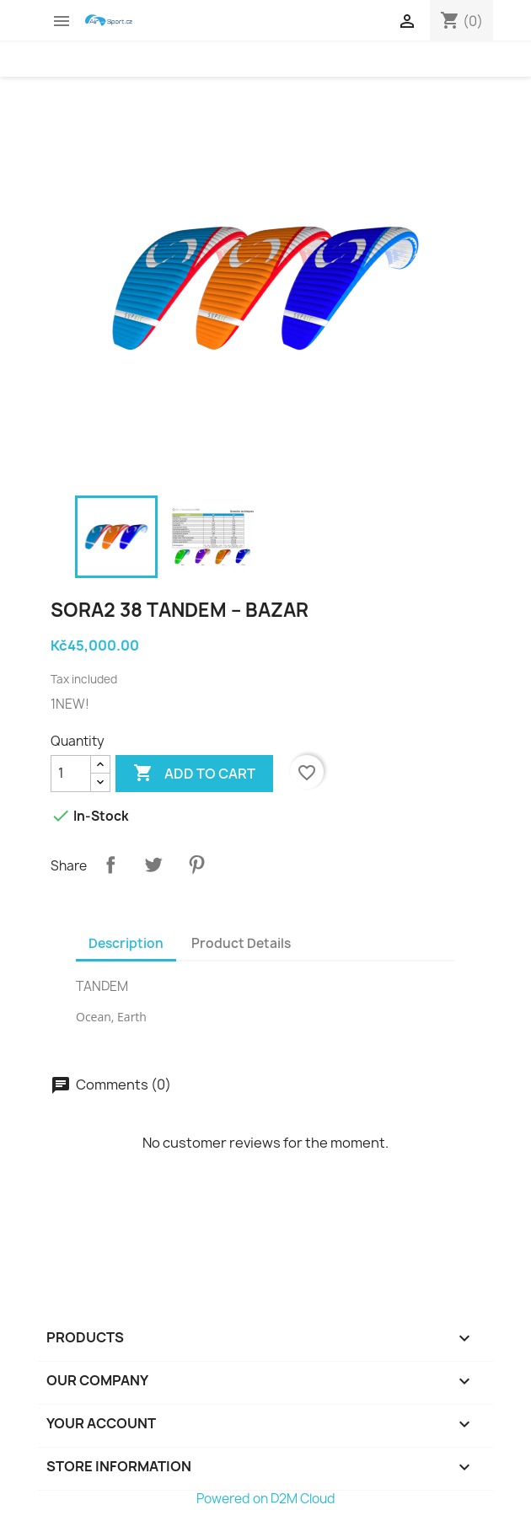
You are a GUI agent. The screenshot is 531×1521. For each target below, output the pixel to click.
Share (110, 864)
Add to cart (194, 774)
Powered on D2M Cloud (265, 1499)
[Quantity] (71, 773)
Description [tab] (126, 943)
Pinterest (196, 864)
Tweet (153, 864)
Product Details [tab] (241, 943)
